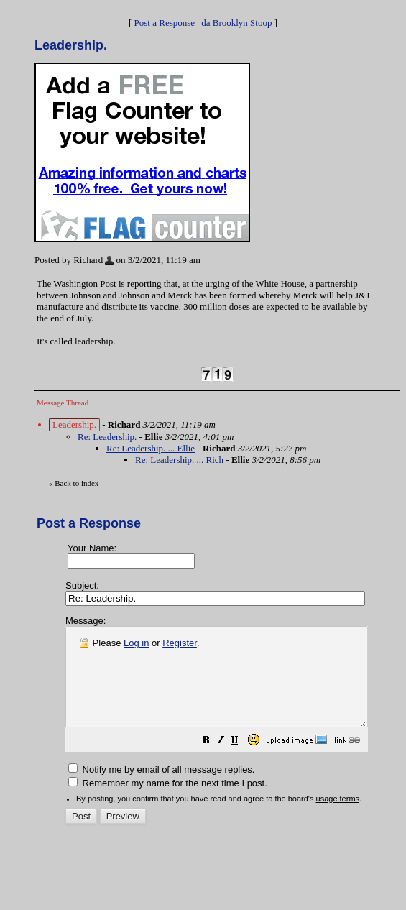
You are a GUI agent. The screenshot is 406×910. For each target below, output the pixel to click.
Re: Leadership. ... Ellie (150, 448)
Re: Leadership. (107, 436)
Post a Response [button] (164, 22)
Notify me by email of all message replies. (161, 788)
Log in (136, 643)
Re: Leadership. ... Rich (179, 459)
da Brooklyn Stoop (236, 22)
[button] (242, 761)
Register (179, 643)
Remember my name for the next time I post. (167, 802)
